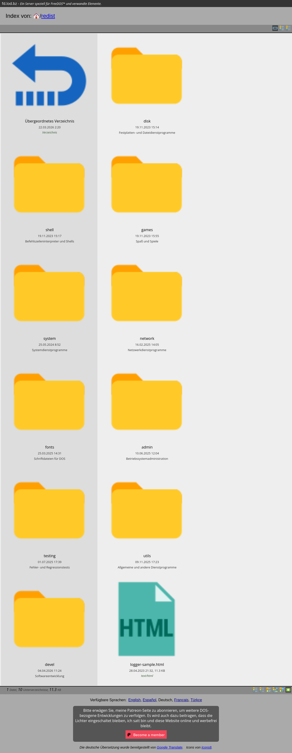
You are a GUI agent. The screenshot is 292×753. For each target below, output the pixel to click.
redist (48, 16)
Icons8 (206, 747)
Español (149, 700)
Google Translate (169, 747)
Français (181, 700)
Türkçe (196, 700)
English (134, 700)
